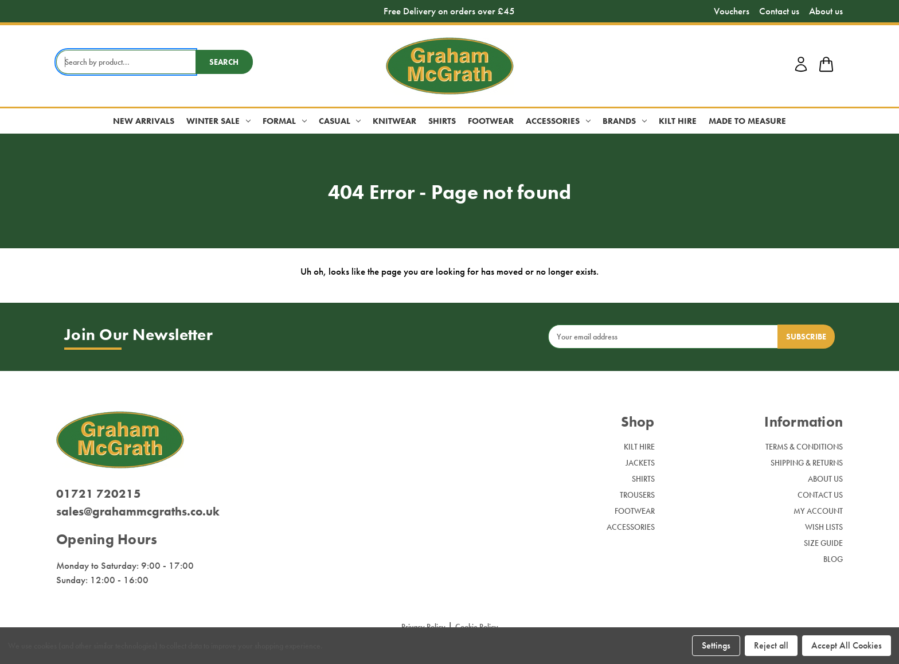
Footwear (491, 121)
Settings (716, 645)
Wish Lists (824, 527)
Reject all (771, 645)
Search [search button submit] (224, 62)
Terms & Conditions (804, 447)
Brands (625, 121)
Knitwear (394, 121)
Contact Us (820, 495)
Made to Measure (747, 121)
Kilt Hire (678, 121)
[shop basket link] (826, 66)
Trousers (637, 495)
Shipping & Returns (807, 463)
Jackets (640, 463)
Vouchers (731, 11)
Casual (340, 121)
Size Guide (823, 543)
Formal (285, 121)
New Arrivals (143, 121)
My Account (818, 511)
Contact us (779, 11)
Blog (833, 559)
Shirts (442, 121)
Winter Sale (218, 121)
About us (826, 11)
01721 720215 (98, 493)
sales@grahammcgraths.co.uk (138, 511)
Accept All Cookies (846, 645)
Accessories (558, 121)
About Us (825, 479)
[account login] (801, 70)
